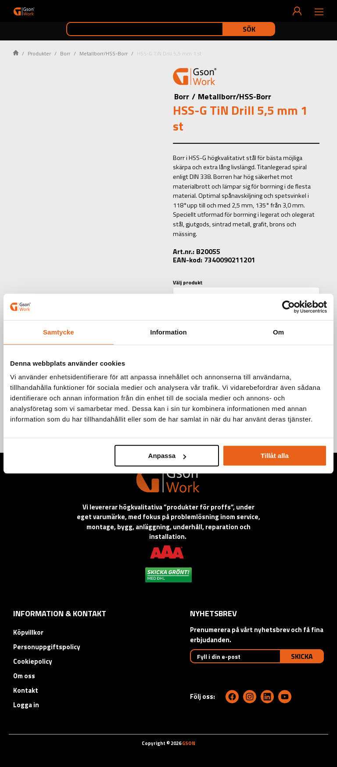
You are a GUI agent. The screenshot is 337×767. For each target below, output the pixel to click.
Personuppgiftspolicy (46, 647)
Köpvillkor (28, 632)
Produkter (39, 53)
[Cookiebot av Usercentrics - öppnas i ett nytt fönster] (288, 306)
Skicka (302, 656)
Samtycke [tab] (58, 332)
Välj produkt (188, 282)
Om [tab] (278, 332)
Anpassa (167, 455)
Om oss (24, 676)
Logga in (26, 705)
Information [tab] (168, 332)
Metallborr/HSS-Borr (103, 53)
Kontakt (25, 690)
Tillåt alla (275, 455)
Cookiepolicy (32, 661)
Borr (65, 53)
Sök (249, 29)
